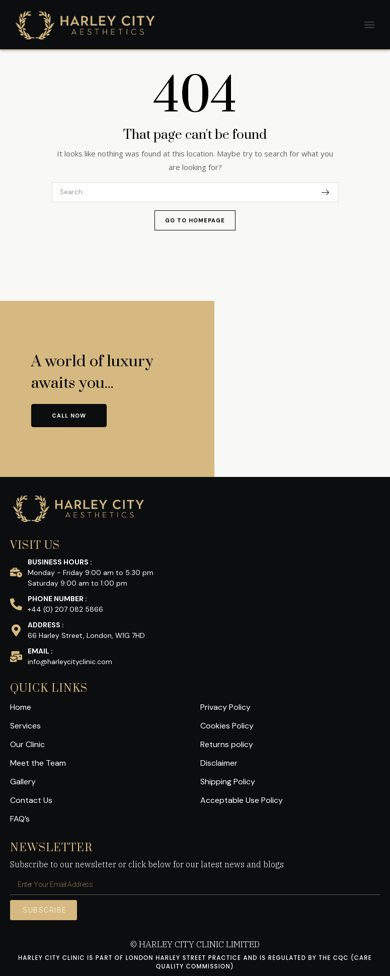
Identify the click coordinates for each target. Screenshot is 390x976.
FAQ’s (20, 819)
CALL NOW (69, 415)
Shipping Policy (227, 781)
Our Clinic (27, 744)
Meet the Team (38, 763)
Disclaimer (219, 763)
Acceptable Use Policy (241, 800)
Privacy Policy (225, 707)
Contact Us (31, 800)
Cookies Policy (227, 725)
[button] (369, 25)
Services (25, 725)
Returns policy (226, 744)
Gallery (23, 781)
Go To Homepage (195, 220)
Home (20, 707)
